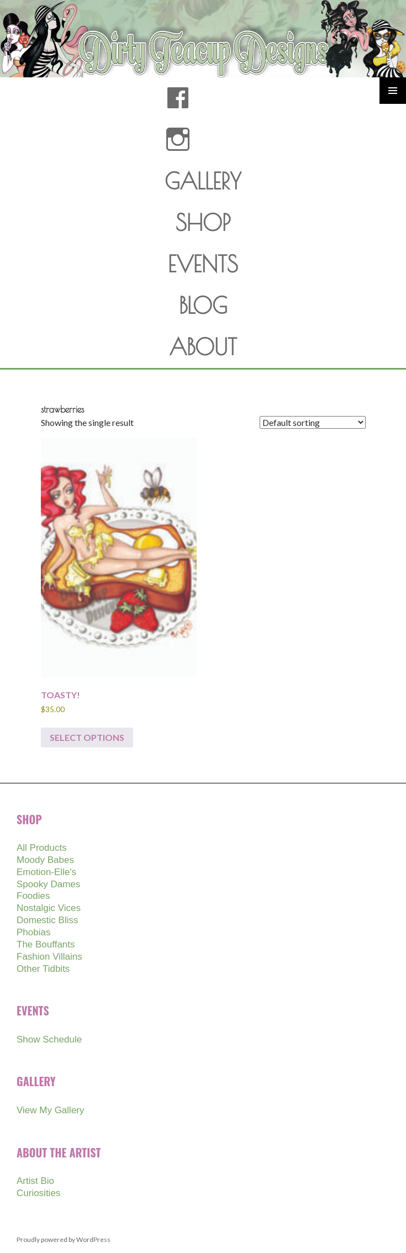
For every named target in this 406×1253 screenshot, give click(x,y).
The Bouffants (46, 944)
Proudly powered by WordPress (63, 1239)
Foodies (33, 896)
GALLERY (203, 181)
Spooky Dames (48, 884)
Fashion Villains (49, 956)
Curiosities (38, 1193)
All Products (42, 848)
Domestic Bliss (47, 920)
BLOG (203, 305)
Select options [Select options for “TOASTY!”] (87, 737)
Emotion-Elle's (46, 872)
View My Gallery (51, 1110)
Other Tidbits (43, 969)
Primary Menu (392, 90)
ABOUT (203, 347)
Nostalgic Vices (49, 908)
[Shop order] (313, 422)
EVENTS (203, 264)
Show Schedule (49, 1039)
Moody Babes (45, 860)
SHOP (203, 222)
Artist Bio (35, 1181)
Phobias (33, 932)
